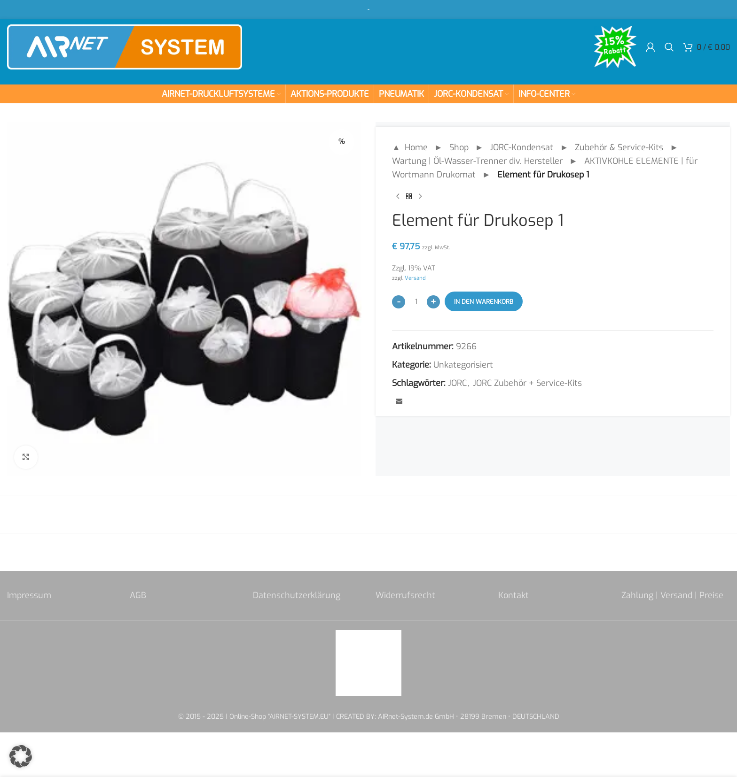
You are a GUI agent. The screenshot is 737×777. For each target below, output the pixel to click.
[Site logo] (124, 46)
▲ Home (410, 147)
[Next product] (420, 196)
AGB (138, 595)
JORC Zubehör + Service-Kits (527, 383)
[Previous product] (397, 196)
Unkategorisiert (463, 364)
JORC (457, 383)
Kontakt (513, 595)
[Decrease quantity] (398, 301)
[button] (20, 756)
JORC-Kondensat (521, 147)
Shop (459, 147)
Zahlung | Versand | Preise (672, 595)
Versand (415, 278)
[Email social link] (399, 402)
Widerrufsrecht (405, 595)
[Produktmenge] (416, 301)
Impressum (29, 595)
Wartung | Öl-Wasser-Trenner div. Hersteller (477, 161)
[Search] (669, 47)
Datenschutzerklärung (296, 595)
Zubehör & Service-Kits (619, 147)
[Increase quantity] (433, 301)
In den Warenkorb (483, 302)
